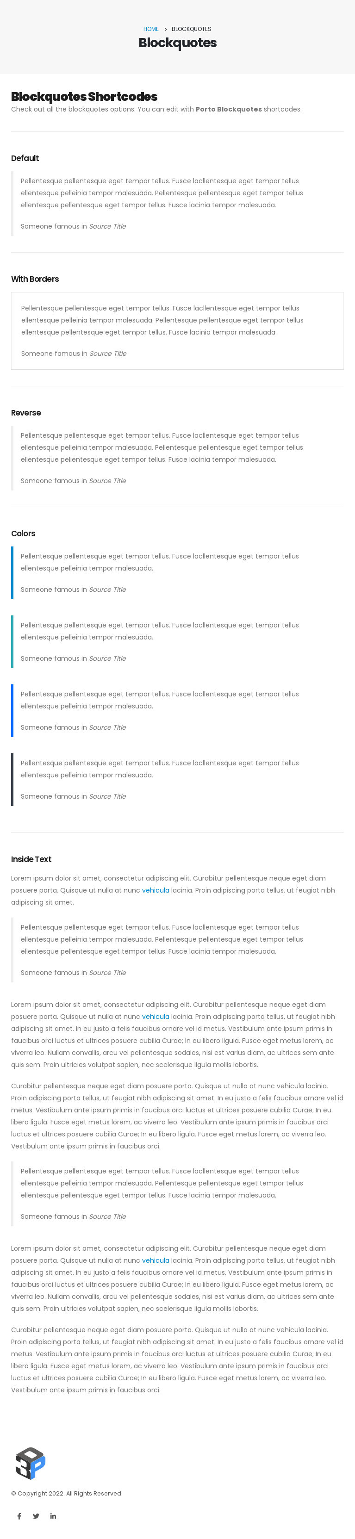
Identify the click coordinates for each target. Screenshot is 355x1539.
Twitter (36, 1516)
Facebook (19, 1516)
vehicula (155, 890)
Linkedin (53, 1516)
